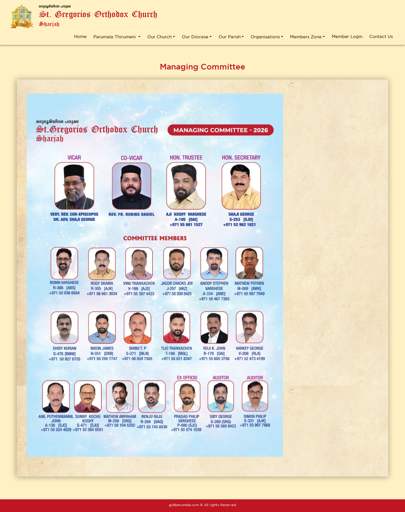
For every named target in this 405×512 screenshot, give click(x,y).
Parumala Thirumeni (115, 36)
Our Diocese (195, 36)
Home (80, 36)
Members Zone (306, 36)
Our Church (159, 36)
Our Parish (230, 36)
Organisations (265, 36)
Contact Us (381, 36)
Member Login (347, 36)
